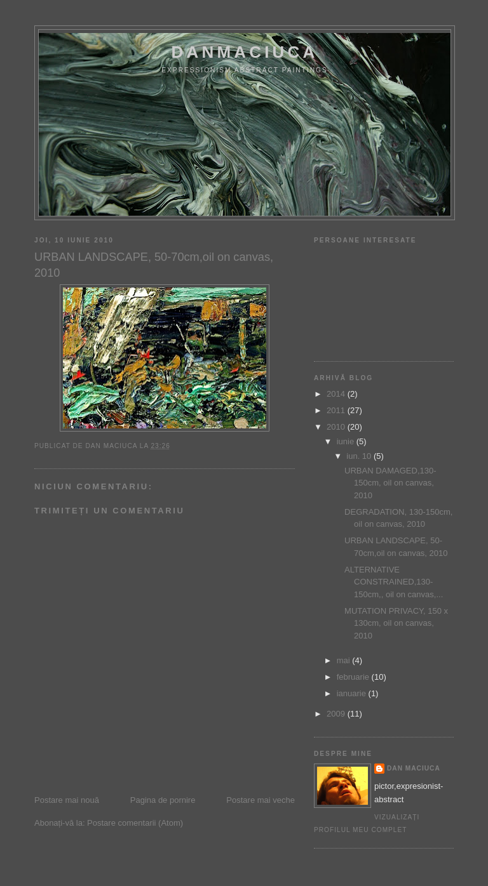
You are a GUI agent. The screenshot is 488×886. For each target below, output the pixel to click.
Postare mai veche (260, 800)
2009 (337, 713)
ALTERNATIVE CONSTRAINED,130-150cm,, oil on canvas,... (393, 582)
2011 (337, 410)
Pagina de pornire (163, 800)
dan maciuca (413, 768)
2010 (337, 427)
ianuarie (353, 693)
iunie (346, 441)
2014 (337, 394)
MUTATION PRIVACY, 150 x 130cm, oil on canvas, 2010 (396, 623)
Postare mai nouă (66, 800)
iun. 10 (360, 456)
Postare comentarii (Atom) (135, 823)
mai (345, 660)
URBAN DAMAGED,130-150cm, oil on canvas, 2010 (390, 483)
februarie (354, 677)
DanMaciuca (244, 52)
